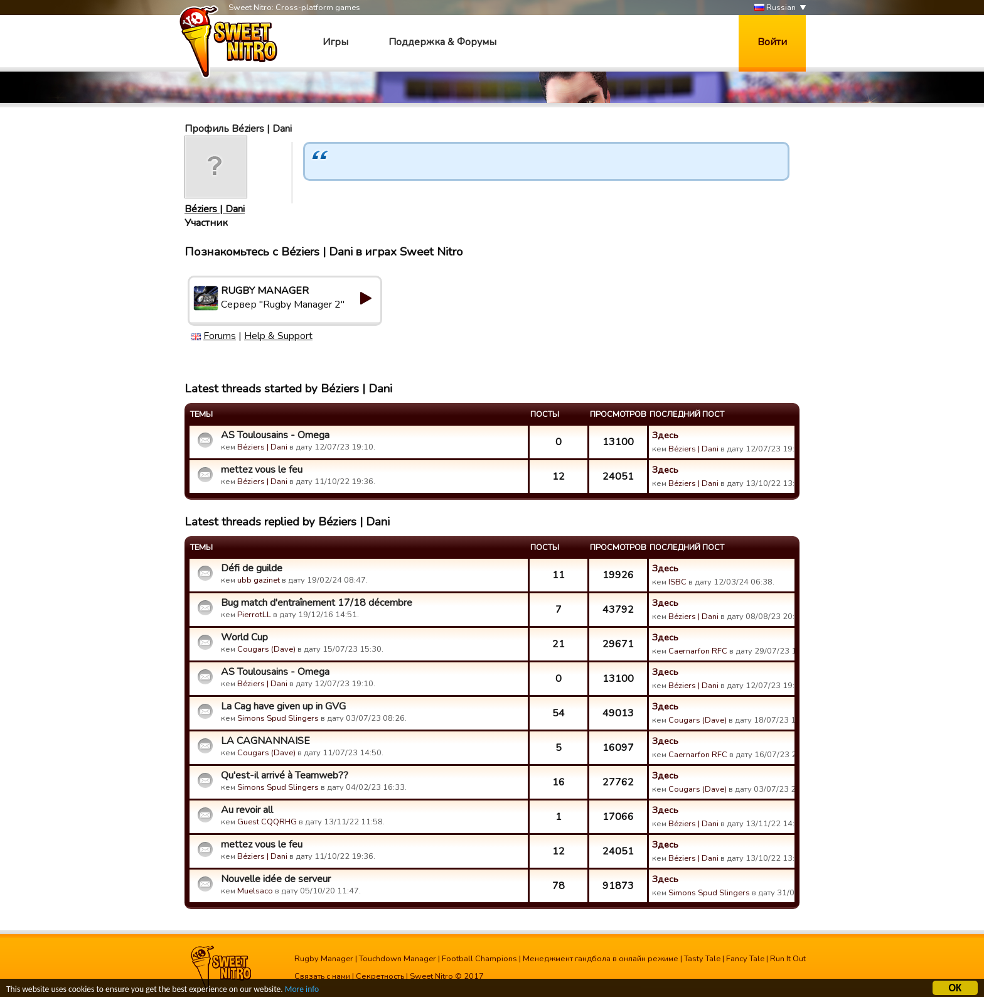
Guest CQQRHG (267, 821)
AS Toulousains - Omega (275, 435)
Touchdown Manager (397, 958)
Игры (335, 42)
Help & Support (278, 336)
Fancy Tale (745, 958)
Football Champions (479, 958)
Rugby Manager (323, 958)
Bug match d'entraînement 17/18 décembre (316, 602)
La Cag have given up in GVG (283, 706)
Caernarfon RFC (697, 651)
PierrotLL (254, 614)
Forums (219, 336)
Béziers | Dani (214, 209)
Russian (775, 8)
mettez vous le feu (261, 469)
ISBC (677, 582)
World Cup (244, 637)
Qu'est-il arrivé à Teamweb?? (284, 775)
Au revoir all (247, 810)
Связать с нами (322, 976)
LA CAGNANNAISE (265, 740)
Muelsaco (255, 891)
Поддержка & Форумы (442, 42)
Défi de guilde (251, 568)
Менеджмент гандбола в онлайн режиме (600, 958)
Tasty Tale (702, 958)
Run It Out (788, 958)
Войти (772, 42)
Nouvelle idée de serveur (276, 879)
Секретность (380, 976)
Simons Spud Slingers (278, 718)
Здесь (665, 435)
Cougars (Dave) (266, 649)
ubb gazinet (258, 580)
